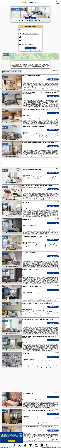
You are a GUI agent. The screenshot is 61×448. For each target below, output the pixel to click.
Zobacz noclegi (53, 79)
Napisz (59, 447)
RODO (2, 438)
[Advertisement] (30, 380)
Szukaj (30, 48)
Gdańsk (4, 77)
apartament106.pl (30, 2)
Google (20, 433)
